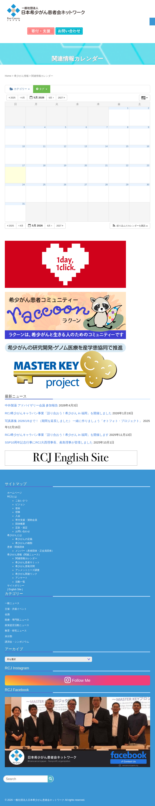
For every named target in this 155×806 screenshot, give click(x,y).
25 (44, 184)
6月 (51, 97)
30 (148, 184)
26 (65, 184)
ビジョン (20, 504)
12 (65, 146)
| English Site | (15, 589)
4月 (22, 97)
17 (23, 165)
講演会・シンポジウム (17, 641)
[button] (130, 225)
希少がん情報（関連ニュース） (24, 554)
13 (86, 146)
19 (65, 165)
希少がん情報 (21, 75)
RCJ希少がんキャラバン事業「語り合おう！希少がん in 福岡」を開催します (57, 434)
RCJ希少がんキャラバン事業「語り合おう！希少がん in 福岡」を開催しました (58, 413)
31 (23, 204)
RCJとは (12, 496)
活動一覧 (20, 581)
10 (23, 146)
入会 (17, 516)
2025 (12, 97)
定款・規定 (21, 527)
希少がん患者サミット (27, 562)
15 (127, 146)
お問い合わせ (22, 531)
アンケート (21, 577)
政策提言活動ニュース (17, 625)
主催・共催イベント (16, 609)
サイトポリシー (15, 585)
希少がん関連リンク (26, 573)
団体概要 (20, 523)
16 (148, 146)
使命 (17, 508)
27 (86, 184)
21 (106, 165)
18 (44, 165)
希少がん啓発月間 (25, 566)
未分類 (8, 636)
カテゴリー (20, 88)
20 (86, 165)
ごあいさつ (21, 500)
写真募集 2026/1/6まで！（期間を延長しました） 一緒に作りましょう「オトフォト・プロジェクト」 (73, 421)
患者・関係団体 (15, 547)
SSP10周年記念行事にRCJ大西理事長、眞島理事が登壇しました (49, 442)
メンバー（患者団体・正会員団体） (34, 550)
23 (148, 165)
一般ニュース (12, 603)
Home (8, 75)
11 (44, 146)
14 (106, 146)
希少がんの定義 (23, 539)
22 (127, 165)
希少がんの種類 (23, 543)
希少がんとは (14, 535)
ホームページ (14, 492)
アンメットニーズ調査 (27, 570)
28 (106, 184)
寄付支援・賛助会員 (26, 520)
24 (23, 184)
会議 (7, 614)
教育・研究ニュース (16, 630)
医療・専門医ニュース (17, 619)
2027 (62, 97)
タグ (41, 88)
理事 (17, 512)
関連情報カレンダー (26, 558)
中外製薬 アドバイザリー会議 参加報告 (31, 405)
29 (127, 184)
